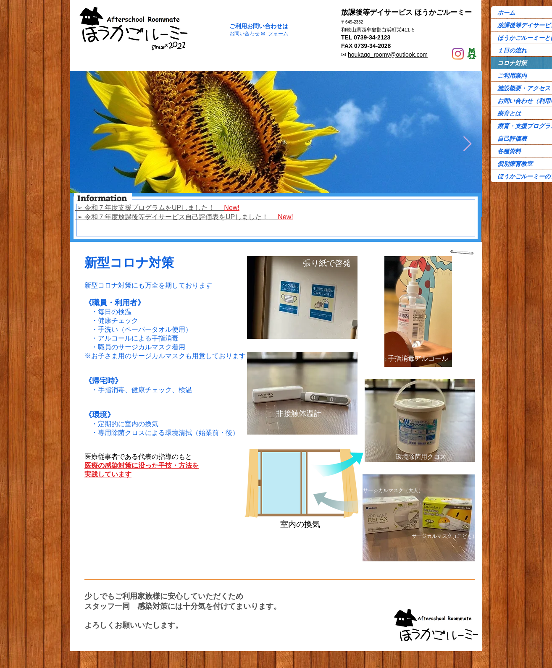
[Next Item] (467, 144)
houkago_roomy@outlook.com (388, 54)
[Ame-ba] (472, 54)
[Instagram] (458, 54)
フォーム (278, 34)
